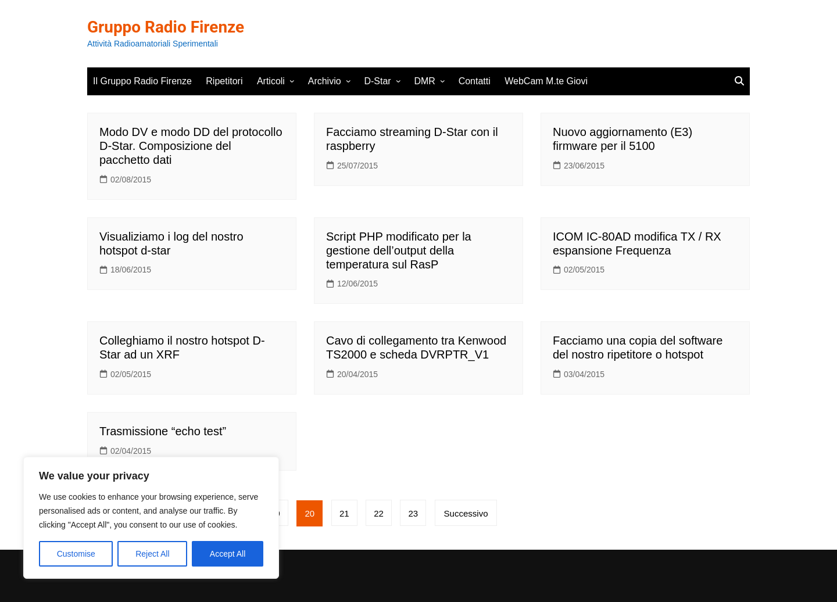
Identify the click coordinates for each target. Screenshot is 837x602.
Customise (76, 553)
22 (379, 513)
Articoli (271, 81)
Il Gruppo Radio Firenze (142, 81)
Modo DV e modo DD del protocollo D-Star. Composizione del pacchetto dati (190, 146)
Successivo (467, 513)
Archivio (324, 81)
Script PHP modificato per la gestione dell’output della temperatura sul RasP (398, 250)
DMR (424, 81)
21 (345, 513)
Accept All (227, 553)
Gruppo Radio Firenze (166, 27)
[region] (151, 518)
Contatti (475, 81)
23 (414, 513)
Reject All (152, 553)
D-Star (377, 81)
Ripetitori (224, 81)
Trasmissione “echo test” (162, 431)
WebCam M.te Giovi (546, 81)
